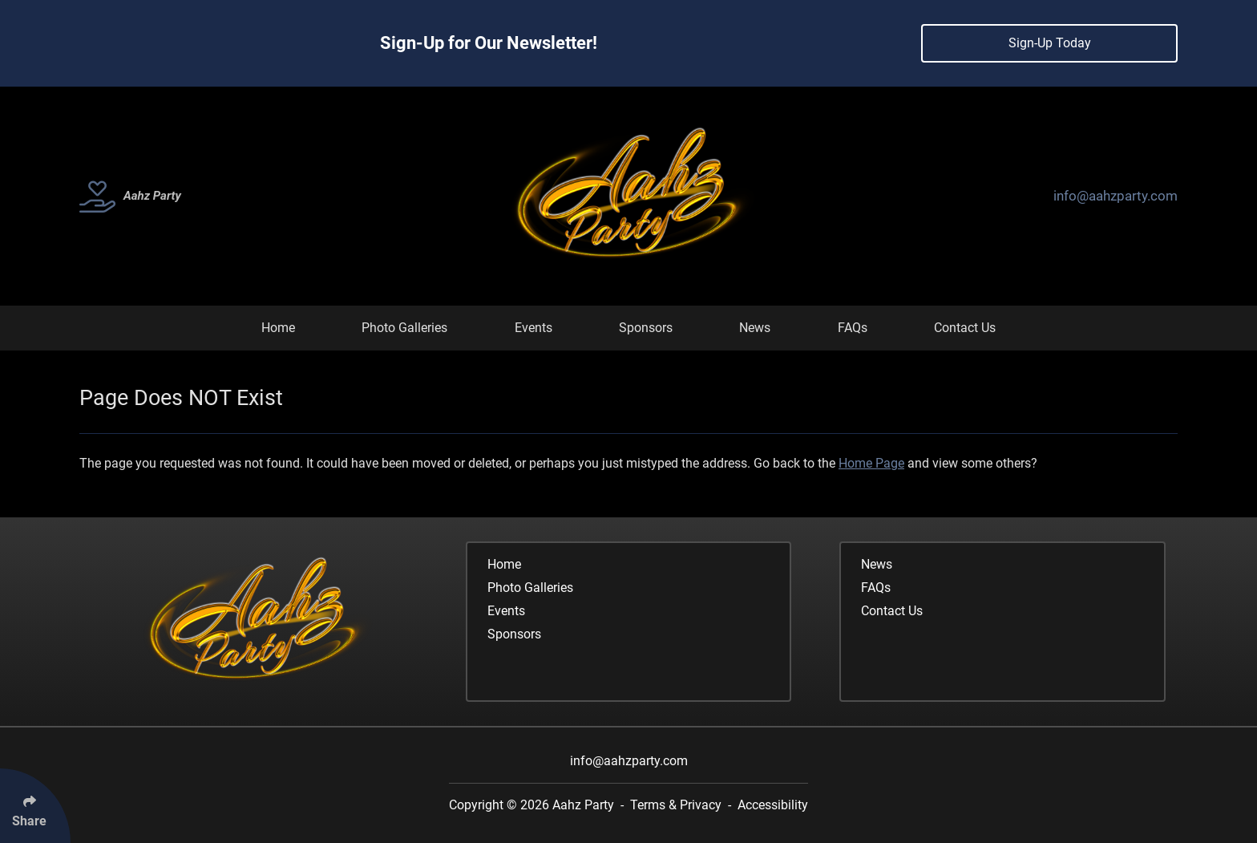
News (754, 327)
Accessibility (773, 805)
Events (533, 327)
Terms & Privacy (675, 805)
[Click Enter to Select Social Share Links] (35, 805)
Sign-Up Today (1049, 43)
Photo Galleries (404, 327)
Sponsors (646, 327)
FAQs (852, 327)
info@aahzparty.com (1115, 196)
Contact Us (965, 327)
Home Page (871, 463)
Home (278, 327)
